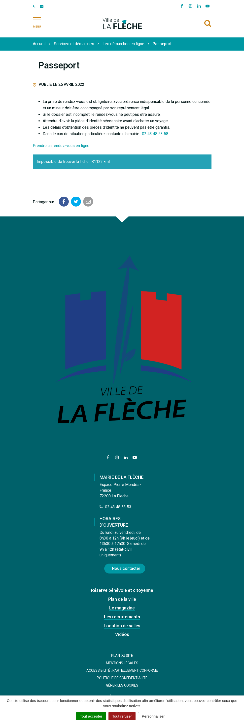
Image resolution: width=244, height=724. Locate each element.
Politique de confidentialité (122, 678)
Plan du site (122, 656)
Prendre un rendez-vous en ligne (61, 145)
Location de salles (122, 625)
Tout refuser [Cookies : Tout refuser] (122, 716)
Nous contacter (126, 568)
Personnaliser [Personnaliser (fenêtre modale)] (153, 716)
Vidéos (122, 634)
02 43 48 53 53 (115, 507)
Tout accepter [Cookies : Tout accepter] (91, 716)
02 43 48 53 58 (155, 133)
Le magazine (122, 607)
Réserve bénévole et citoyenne (122, 590)
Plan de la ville (122, 599)
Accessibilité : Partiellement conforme (122, 670)
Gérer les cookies (122, 685)
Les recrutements (122, 616)
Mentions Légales (122, 663)
